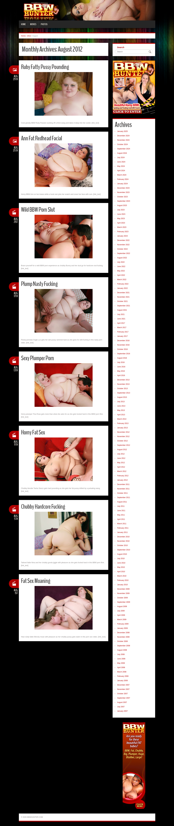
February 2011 (122, 528)
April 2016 (121, 375)
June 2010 (121, 563)
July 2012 (121, 454)
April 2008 (121, 667)
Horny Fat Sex (33, 432)
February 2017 (122, 332)
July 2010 (121, 558)
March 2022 (121, 280)
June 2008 (121, 659)
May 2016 (121, 371)
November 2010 (123, 541)
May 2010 (121, 567)
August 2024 (122, 153)
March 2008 (121, 672)
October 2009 (122, 598)
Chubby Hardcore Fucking (44, 506)
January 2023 (122, 236)
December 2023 (123, 188)
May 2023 (121, 219)
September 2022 (123, 253)
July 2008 (121, 654)
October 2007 (122, 694)
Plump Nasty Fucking (40, 283)
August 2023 (122, 205)
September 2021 (123, 306)
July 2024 (121, 157)
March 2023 (121, 227)
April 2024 (121, 171)
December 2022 (123, 240)
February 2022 (122, 284)
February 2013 (122, 423)
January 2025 (122, 131)
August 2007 (122, 702)
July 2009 (121, 611)
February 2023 (122, 232)
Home (23, 24)
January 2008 (122, 681)
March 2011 (121, 524)
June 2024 (121, 162)
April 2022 (121, 275)
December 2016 (123, 341)
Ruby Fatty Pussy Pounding (46, 66)
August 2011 (122, 502)
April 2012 (121, 467)
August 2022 (122, 258)
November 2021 (123, 297)
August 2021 (122, 310)
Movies (33, 24)
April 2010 (121, 572)
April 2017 (121, 323)
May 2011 (121, 515)
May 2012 (121, 463)
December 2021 (123, 293)
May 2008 (121, 663)
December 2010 (123, 537)
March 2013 (121, 419)
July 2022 (121, 262)
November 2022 (123, 245)
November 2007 (123, 689)
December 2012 (123, 432)
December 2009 (123, 589)
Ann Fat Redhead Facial (42, 138)
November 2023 (123, 192)
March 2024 (121, 175)
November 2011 (123, 489)
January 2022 (122, 288)
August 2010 (122, 554)
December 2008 (123, 633)
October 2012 (122, 441)
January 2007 (122, 711)
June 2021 (121, 319)
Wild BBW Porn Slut (38, 209)
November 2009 (123, 593)
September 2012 (123, 445)
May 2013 (121, 410)
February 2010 (122, 580)
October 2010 (122, 545)
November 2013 (123, 384)
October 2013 (122, 389)
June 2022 (121, 266)
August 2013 (122, 397)
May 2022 (121, 271)
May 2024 (121, 166)
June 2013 (121, 406)
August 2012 (122, 450)
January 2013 (122, 428)
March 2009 (121, 620)
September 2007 (123, 698)
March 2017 (121, 327)
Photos (44, 24)
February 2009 (122, 624)
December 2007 (123, 685)
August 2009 (122, 606)
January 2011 (122, 532)
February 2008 (122, 676)
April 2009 (121, 615)
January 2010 (122, 585)
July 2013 (121, 402)
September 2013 (123, 393)
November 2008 (123, 637)
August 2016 (122, 358)
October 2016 (122, 349)
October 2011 (122, 493)
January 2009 (122, 628)
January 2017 (122, 336)
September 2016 (123, 354)
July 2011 (121, 506)
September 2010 (123, 550)
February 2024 (122, 179)
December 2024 (123, 136)
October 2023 (122, 197)
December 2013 (123, 380)
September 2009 (123, 602)
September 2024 (123, 149)
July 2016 (121, 362)
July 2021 (121, 314)
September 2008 (123, 646)
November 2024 (123, 140)
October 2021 (122, 301)
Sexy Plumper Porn (38, 358)
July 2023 (121, 210)
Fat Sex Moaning (36, 580)
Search (120, 47)
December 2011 (123, 484)
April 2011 (121, 519)
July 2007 (121, 707)
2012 (29, 36)
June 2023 (121, 214)
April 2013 (121, 415)
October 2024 (122, 144)
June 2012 (121, 458)
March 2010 (121, 576)
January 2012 (122, 480)
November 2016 (123, 345)
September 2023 (123, 201)
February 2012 (122, 476)
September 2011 (123, 497)
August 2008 (122, 650)
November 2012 (123, 436)
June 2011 (121, 511)
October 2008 (122, 641)
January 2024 (122, 184)
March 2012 (121, 471)
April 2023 (121, 223)
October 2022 (122, 249)
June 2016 (121, 367)
